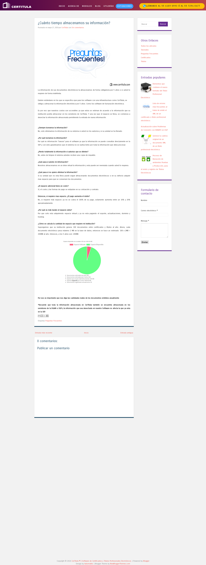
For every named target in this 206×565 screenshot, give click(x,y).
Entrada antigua (126, 333)
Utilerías (109, 6)
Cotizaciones (124, 6)
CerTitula (65, 28)
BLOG (98, 6)
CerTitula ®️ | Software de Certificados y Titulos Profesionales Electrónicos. (102, 561)
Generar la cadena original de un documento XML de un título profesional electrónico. (154, 143)
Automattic (88, 564)
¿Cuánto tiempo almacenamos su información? (74, 23)
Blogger (146, 561)
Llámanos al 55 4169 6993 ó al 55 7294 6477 (171, 6)
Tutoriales (145, 50)
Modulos (87, 6)
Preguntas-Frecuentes (53, 321)
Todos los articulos (148, 46)
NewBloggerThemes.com (120, 564)
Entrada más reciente (43, 333)
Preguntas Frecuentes (149, 54)
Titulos (143, 61)
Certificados (145, 57)
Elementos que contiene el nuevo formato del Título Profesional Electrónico (154, 91)
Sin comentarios (78, 28)
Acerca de (73, 6)
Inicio (62, 6)
